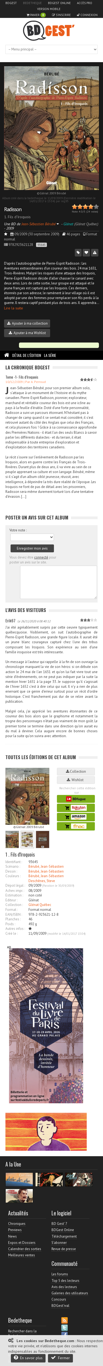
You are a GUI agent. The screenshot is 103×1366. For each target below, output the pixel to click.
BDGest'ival (60, 1305)
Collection (76, 771)
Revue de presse (64, 1249)
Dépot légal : (15, 885)
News (12, 1236)
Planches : (13, 919)
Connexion (87, 15)
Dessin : (11, 871)
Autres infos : (15, 928)
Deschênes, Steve (41, 881)
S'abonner (59, 1242)
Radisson (12, 209)
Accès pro (84, 3)
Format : (11, 909)
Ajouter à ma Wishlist (27, 333)
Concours (59, 1299)
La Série (50, 355)
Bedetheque (32, 3)
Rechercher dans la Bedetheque (22, 1333)
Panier (36, 15)
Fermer (60, 1357)
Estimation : (14, 895)
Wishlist (76, 780)
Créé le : (11, 933)
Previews (15, 1230)
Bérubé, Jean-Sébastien (46, 866)
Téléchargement (64, 1236)
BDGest (11, 3)
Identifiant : (13, 862)
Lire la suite (13, 308)
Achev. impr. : (14, 890)
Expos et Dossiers (22, 1242)
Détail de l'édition (26, 355)
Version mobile (48, 9)
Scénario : (12, 866)
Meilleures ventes (21, 1255)
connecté (41, 557)
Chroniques (16, 1223)
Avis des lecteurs (64, 1287)
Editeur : (11, 900)
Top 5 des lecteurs (65, 1280)
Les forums (60, 1274)
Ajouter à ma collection (27, 323)
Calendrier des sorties (24, 1249)
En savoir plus (28, 1357)
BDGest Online (59, 3)
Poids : (10, 924)
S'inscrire (61, 15)
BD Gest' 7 (59, 1223)
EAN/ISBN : (13, 914)
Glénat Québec (39, 904)
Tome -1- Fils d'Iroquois (21, 377)
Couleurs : (13, 876)
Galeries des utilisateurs (70, 1293)
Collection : (14, 904)
